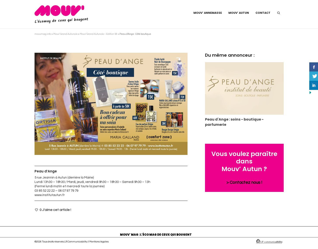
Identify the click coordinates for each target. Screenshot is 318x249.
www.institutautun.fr (50, 195)
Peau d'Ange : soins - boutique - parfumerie (234, 122)
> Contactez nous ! (244, 182)
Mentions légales (99, 241)
